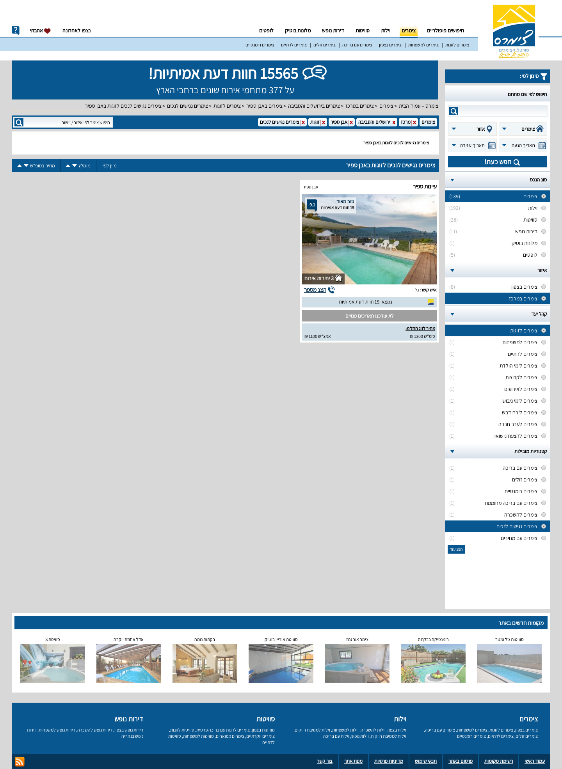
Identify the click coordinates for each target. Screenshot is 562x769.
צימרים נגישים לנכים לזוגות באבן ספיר (123, 105)
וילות (385, 30)
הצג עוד (456, 549)
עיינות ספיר (425, 186)
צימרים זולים (324, 45)
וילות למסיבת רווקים (312, 730)
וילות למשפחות (345, 730)
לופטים (266, 30)
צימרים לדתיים (294, 45)
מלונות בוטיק (298, 30)
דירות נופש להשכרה (94, 730)
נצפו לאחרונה (76, 30)
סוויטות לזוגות (182, 730)
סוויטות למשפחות (198, 736)
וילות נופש (360, 736)
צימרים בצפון (390, 45)
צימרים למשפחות (423, 45)
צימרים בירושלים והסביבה (314, 105)
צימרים (409, 30)
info (16, 31)
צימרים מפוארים (230, 736)
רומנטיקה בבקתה (433, 639)
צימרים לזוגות (457, 45)
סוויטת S (52, 639)
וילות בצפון (397, 730)
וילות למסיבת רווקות (388, 736)
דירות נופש (333, 30)
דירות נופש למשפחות (57, 730)
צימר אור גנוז (357, 639)
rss (20, 762)
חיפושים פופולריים (445, 30)
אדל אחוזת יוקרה (129, 639)
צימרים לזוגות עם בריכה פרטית (223, 730)
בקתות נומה (204, 639)
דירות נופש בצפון (128, 730)
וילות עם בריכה (336, 736)
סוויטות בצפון (263, 730)
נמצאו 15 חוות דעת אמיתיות (365, 301)
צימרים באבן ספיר (264, 105)
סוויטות (363, 30)
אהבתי (40, 30)
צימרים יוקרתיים (260, 736)
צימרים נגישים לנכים (187, 105)
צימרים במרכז (359, 105)
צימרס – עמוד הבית (418, 105)
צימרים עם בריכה (357, 45)
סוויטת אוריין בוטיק (281, 639)
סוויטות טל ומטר (509, 639)
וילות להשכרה (373, 730)
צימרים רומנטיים (259, 45)
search (453, 111)
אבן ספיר (310, 187)
